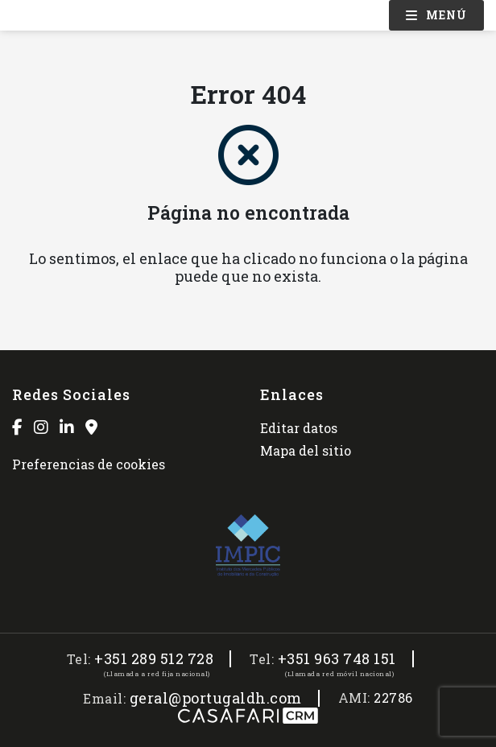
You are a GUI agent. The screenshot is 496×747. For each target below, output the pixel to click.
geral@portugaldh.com (216, 698)
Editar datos (298, 427)
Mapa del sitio (305, 450)
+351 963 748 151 (337, 659)
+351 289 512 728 (153, 659)
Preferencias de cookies (88, 464)
